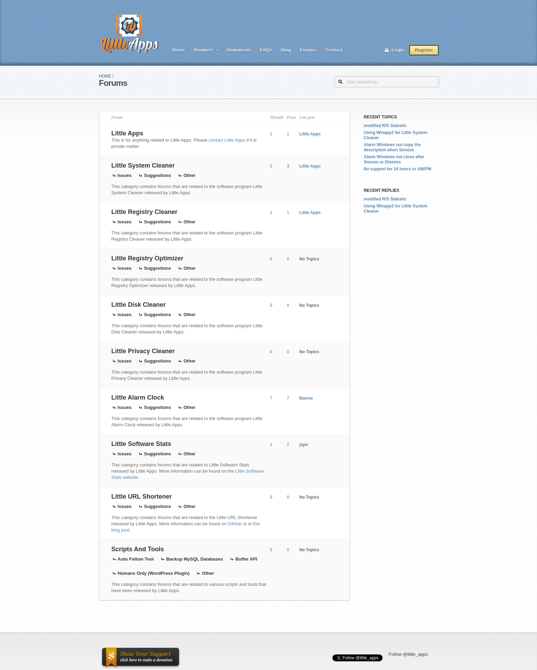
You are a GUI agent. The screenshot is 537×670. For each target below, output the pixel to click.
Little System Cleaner (143, 165)
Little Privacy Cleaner (143, 351)
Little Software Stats (141, 443)
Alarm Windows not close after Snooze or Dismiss (394, 159)
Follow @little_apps (408, 654)
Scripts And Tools (137, 549)
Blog (286, 50)
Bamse (306, 398)
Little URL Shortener (141, 496)
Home (178, 50)
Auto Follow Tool (136, 559)
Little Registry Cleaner (144, 211)
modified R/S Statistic (385, 125)
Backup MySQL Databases (194, 559)
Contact (333, 50)
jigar (303, 444)
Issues (125, 175)
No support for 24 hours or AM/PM (397, 169)
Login (398, 50)
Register (424, 50)
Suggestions (157, 175)
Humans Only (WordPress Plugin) (154, 573)
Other (190, 175)
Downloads (239, 50)
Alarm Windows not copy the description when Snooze (392, 147)
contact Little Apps (227, 140)
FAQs (266, 50)
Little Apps (127, 133)
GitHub (235, 523)
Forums (308, 50)
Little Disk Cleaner (138, 304)
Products (203, 50)
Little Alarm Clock (137, 397)
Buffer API (246, 559)
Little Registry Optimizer (147, 258)
